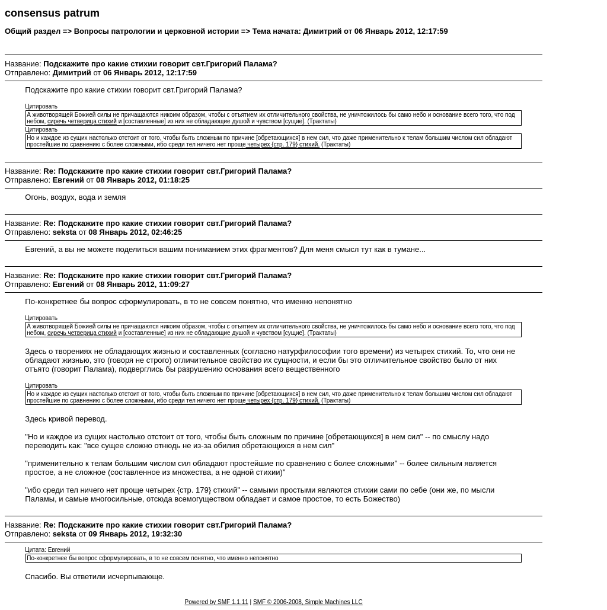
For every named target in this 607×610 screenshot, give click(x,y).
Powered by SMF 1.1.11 (216, 602)
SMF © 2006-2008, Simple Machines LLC (308, 602)
